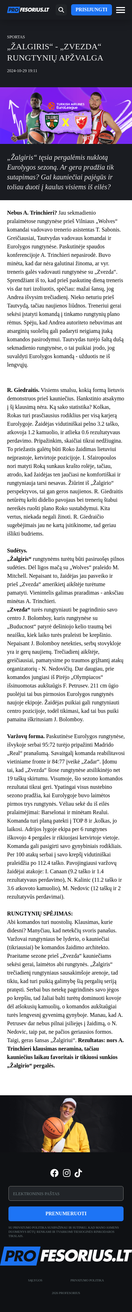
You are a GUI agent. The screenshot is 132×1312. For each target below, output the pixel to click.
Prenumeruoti (66, 1213)
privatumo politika (30, 1227)
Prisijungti (91, 9)
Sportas (16, 36)
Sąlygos (35, 1280)
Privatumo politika (87, 1280)
